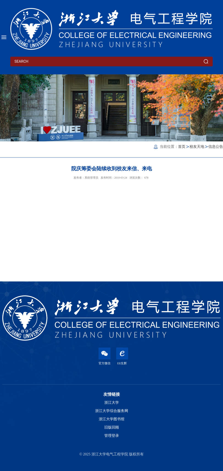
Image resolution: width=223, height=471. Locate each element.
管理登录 (111, 435)
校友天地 (197, 147)
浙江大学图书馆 (111, 419)
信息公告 (215, 147)
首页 (181, 147)
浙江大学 (111, 402)
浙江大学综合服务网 (111, 411)
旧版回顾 (111, 427)
